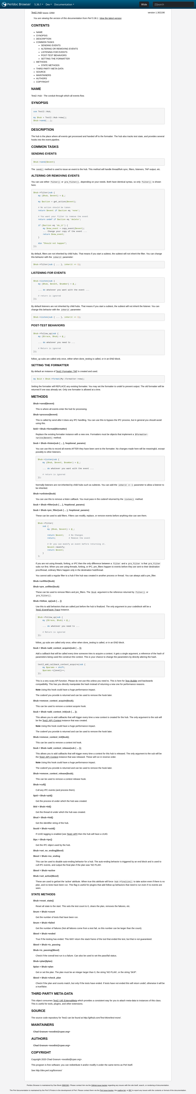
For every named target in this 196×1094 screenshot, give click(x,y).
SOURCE (41, 72)
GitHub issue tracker (99, 1085)
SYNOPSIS (41, 35)
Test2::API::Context (51, 720)
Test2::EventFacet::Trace (48, 610)
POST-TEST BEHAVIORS (54, 55)
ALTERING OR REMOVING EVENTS (59, 48)
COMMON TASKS (45, 42)
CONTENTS (40, 25)
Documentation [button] (63, 4)
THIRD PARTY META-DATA (49, 68)
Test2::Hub (36, 12)
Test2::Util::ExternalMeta (65, 1000)
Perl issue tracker (106, 1090)
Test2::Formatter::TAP (66, 371)
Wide (144, 4)
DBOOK (65, 1085)
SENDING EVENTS (50, 45)
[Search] (173, 4)
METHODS (41, 62)
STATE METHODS (50, 65)
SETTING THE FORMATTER (55, 58)
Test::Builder (131, 681)
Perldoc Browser (16, 4)
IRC (130, 1090)
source (45, 13)
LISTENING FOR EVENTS (54, 52)
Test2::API (72, 834)
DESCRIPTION (43, 39)
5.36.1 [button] (37, 4)
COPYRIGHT (42, 82)
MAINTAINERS (43, 75)
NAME (39, 32)
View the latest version (111, 18)
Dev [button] (48, 4)
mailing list (121, 1090)
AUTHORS (41, 78)
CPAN (51, 13)
